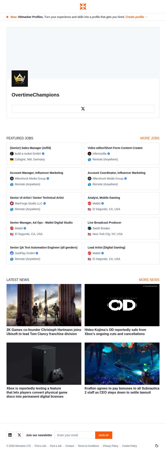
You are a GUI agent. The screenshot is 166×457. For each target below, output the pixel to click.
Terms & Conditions (88, 446)
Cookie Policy (129, 446)
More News (149, 280)
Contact (70, 446)
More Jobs (149, 138)
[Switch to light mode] (156, 446)
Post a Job (56, 446)
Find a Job (40, 446)
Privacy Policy (110, 446)
